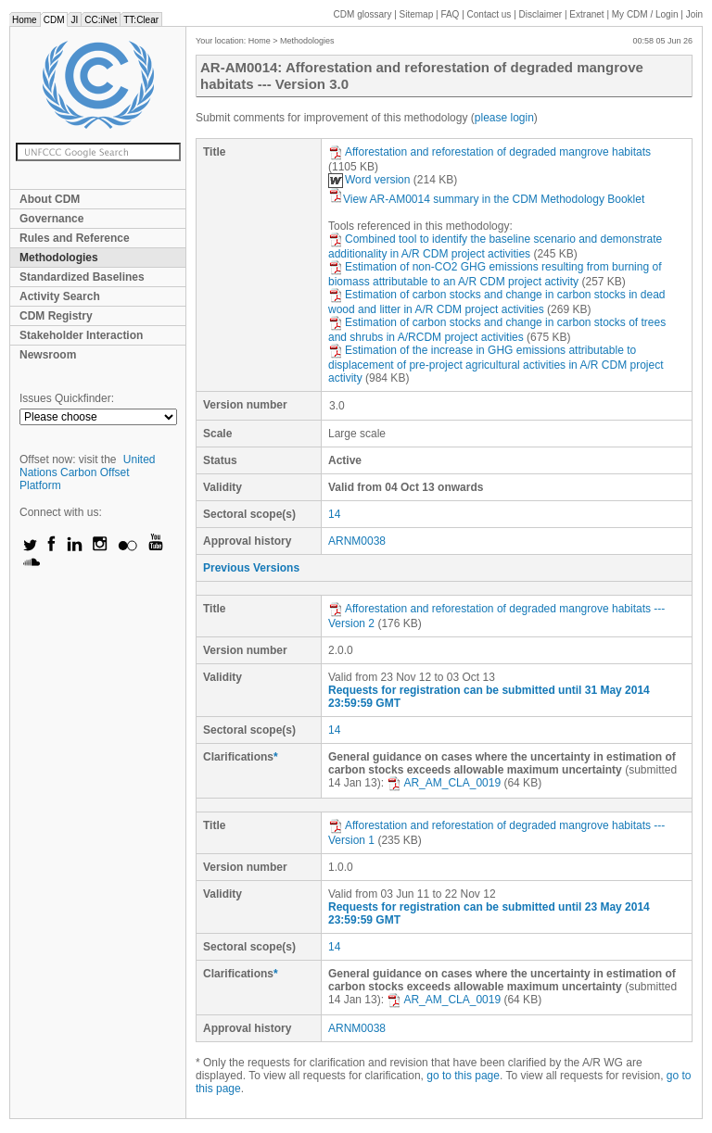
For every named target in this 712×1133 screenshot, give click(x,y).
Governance (51, 218)
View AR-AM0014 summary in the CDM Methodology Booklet (486, 199)
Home (24, 20)
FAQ (449, 14)
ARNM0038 (357, 541)
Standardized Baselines (82, 277)
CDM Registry (56, 315)
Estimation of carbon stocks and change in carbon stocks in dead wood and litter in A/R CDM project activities (497, 302)
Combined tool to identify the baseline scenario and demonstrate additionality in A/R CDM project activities (495, 246)
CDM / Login (646, 14)
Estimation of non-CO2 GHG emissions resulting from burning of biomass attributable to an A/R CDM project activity (494, 274)
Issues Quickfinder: (66, 398)
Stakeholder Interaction (81, 335)
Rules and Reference (74, 238)
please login (504, 117)
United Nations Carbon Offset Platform (87, 472)
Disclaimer (541, 14)
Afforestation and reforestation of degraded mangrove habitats (489, 151)
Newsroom (47, 354)
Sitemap (417, 14)
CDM (54, 20)
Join (694, 14)
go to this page (463, 1075)
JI (74, 20)
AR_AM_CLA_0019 (444, 782)
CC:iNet (100, 20)
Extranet (586, 14)
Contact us (489, 14)
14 (334, 514)
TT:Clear (141, 20)
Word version (369, 179)
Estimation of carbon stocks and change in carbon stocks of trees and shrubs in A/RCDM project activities (497, 330)
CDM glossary (363, 14)
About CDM (49, 199)
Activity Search (59, 296)
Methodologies (58, 257)
